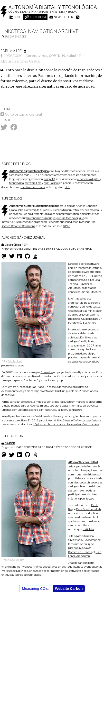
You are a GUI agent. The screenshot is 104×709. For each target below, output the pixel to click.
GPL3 (66, 226)
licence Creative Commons (18, 226)
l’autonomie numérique (41, 218)
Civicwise (74, 540)
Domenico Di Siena (80, 552)
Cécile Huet (15, 361)
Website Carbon (69, 588)
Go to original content (21, 114)
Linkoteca (35, 17)
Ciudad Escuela (10, 405)
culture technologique (70, 218)
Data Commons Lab (88, 509)
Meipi (90, 353)
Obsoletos (46, 372)
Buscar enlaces (14, 36)
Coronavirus (36, 56)
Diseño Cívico (76, 548)
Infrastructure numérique (17, 222)
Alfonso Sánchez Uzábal (20, 61)
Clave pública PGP (16, 244)
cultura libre (51, 183)
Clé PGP (9, 443)
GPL (67, 187)
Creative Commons (32, 187)
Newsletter (61, 17)
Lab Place (38, 387)
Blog (15, 17)
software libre (33, 183)
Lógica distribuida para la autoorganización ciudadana (66, 424)
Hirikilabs (88, 529)
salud (71, 56)
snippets (49, 179)
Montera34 (85, 268)
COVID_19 (57, 56)
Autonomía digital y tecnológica (52, 7)
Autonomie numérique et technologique (34, 206)
